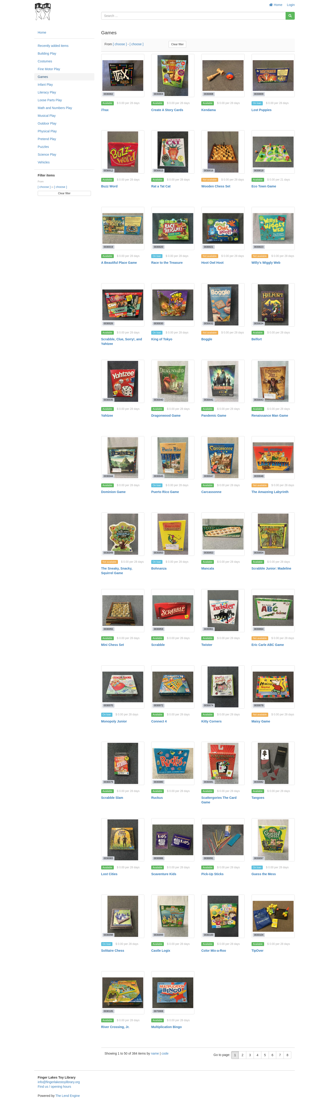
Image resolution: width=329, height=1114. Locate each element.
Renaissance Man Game (270, 415)
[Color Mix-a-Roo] (222, 916)
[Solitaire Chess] (122, 916)
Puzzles (43, 147)
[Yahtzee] (122, 381)
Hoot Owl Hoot (212, 262)
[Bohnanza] (172, 534)
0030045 (158, 476)
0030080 (158, 782)
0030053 (208, 552)
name (155, 1053)
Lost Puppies (262, 110)
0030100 (208, 934)
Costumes (45, 61)
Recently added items (53, 46)
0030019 (108, 246)
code (165, 1053)
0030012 (108, 170)
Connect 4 (159, 721)
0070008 (158, 1011)
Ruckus (157, 798)
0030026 (108, 323)
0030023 (258, 246)
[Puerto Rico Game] (172, 457)
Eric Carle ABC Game (268, 645)
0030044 (108, 476)
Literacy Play (47, 92)
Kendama (208, 110)
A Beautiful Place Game (119, 262)
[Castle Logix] (172, 916)
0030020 (158, 246)
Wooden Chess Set (215, 186)
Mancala (207, 568)
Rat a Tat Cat (161, 186)
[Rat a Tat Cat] (172, 151)
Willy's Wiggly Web (266, 262)
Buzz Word (109, 186)
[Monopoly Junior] (122, 686)
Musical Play (47, 115)
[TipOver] (273, 916)
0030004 (158, 94)
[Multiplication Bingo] (172, 992)
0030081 (208, 782)
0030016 (208, 170)
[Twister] (222, 610)
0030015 (158, 170)
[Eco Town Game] (273, 151)
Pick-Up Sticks (212, 874)
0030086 (158, 858)
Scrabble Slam (112, 798)
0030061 (208, 629)
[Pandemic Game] (222, 381)
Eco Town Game (264, 186)
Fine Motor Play (49, 69)
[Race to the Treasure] (172, 228)
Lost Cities (109, 874)
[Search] (290, 16)
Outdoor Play (47, 123)
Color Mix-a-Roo (213, 950)
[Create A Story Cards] (172, 75)
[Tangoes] (273, 763)
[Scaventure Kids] (172, 839)
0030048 (258, 476)
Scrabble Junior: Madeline (271, 568)
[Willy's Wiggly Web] (273, 228)
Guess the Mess (264, 874)
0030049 (108, 552)
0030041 (208, 399)
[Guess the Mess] (273, 839)
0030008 (208, 94)
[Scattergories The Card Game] (222, 763)
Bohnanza (159, 568)
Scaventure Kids (163, 874)
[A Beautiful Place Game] (122, 228)
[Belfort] (273, 304)
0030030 (158, 323)
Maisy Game (261, 721)
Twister (206, 645)
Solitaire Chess (112, 950)
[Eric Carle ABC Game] (273, 610)
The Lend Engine (68, 1096)
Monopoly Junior (114, 721)
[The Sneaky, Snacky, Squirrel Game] (122, 534)
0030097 (258, 858)
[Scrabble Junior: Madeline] (273, 534)
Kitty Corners (211, 721)
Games (43, 77)
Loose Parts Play (50, 100)
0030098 (108, 934)
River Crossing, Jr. (115, 1027)
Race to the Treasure (167, 262)
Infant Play (45, 84)
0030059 (158, 629)
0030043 (258, 399)
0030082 (258, 782)
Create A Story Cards (167, 110)
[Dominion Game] (122, 457)
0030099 (158, 934)
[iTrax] (122, 75)
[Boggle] (222, 304)
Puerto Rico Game (165, 492)
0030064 (258, 629)
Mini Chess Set (112, 645)
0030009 (258, 94)
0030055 (108, 629)
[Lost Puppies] (273, 75)
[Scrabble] (172, 610)
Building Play (47, 53)
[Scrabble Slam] (122, 763)
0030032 (208, 323)
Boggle (206, 339)
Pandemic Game (213, 415)
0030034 (258, 323)
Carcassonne (211, 492)
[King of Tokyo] (172, 304)
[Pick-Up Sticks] (222, 839)
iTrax (105, 110)
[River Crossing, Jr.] (122, 992)
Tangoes (258, 798)
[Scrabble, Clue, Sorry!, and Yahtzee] (122, 304)
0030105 (108, 1011)
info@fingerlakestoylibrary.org (59, 1082)
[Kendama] (222, 75)
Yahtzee (107, 415)
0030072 (158, 705)
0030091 (208, 858)
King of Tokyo (161, 339)
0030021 (208, 246)
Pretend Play (47, 139)
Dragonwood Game (165, 415)
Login (291, 5)
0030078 (258, 705)
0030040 (158, 399)
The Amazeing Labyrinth (270, 492)
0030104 (258, 934)
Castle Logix (160, 950)
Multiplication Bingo (166, 1027)
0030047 (208, 476)
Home (275, 5)
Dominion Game (113, 492)
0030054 (258, 552)
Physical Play (47, 131)
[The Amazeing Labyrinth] (273, 457)
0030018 (258, 170)
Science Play (47, 154)
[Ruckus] (172, 763)
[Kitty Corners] (222, 686)
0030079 (108, 782)
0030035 (108, 399)
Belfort (257, 339)
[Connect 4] (172, 686)
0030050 (158, 552)
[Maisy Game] (273, 686)
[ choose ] (44, 187)
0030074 (208, 705)
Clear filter (64, 193)
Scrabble (158, 645)
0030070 (108, 705)
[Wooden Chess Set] (222, 151)
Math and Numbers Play (55, 108)
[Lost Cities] (122, 839)
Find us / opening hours (54, 1086)
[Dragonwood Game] (172, 381)
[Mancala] (222, 534)
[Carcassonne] (222, 457)
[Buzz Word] (122, 151)
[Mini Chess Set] (122, 610)
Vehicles (44, 162)
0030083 (108, 858)
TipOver (258, 950)
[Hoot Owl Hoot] (222, 228)
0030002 (108, 94)
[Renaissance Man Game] (273, 381)
